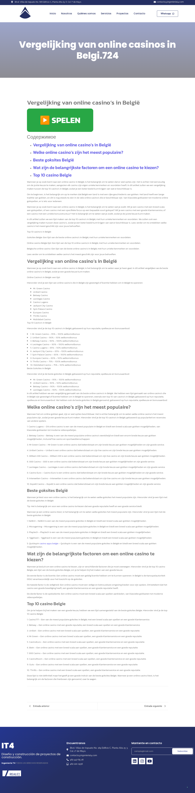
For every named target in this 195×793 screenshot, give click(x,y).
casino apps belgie (49, 543)
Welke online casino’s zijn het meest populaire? (78, 152)
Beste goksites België (53, 160)
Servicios (106, 13)
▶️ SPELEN (60, 120)
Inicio (53, 13)
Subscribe (182, 751)
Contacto (139, 13)
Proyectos (122, 13)
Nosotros (66, 13)
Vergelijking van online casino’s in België (72, 145)
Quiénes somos (86, 13)
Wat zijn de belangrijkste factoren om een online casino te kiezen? (96, 167)
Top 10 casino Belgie (52, 175)
